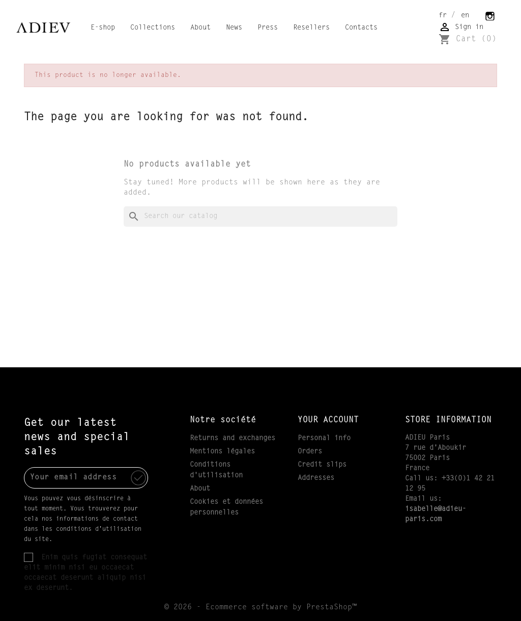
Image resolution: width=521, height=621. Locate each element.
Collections (152, 28)
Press (267, 28)
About (200, 28)
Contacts (361, 28)
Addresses (316, 478)
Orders (310, 451)
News (234, 28)
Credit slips (322, 465)
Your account (328, 420)
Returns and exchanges (232, 438)
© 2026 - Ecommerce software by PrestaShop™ (260, 607)
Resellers (311, 28)
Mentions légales (222, 451)
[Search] (260, 216)
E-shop (103, 28)
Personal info (324, 438)
